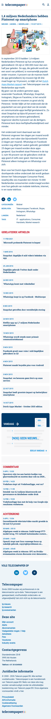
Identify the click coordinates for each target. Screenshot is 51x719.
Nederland (20, 215)
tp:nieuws (6, 604)
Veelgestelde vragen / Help (13, 631)
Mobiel (13, 24)
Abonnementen (8, 628)
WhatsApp (30, 211)
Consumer (35, 219)
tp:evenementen (9, 610)
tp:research (7, 607)
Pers (4, 637)
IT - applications (23, 219)
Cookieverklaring (9, 703)
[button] (48, 5)
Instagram (20, 211)
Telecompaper (22, 208)
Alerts (4, 625)
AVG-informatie (8, 700)
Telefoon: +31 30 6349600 (12, 665)
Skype (41, 208)
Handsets (20, 222)
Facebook (34, 208)
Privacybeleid (8, 697)
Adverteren (6, 634)
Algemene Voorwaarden (12, 706)
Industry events (8, 643)
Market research (33, 222)
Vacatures (6, 640)
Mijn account (7, 622)
